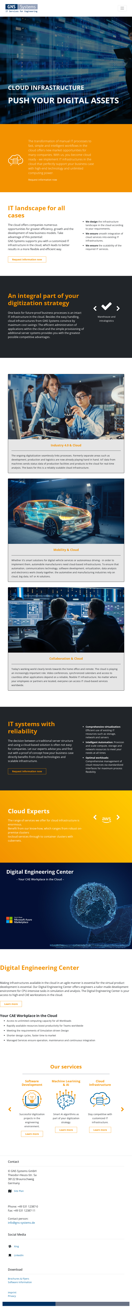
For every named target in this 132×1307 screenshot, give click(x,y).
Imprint (12, 1292)
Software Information (20, 1282)
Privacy (12, 1296)
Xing (16, 1246)
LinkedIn (19, 1255)
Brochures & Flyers (18, 1278)
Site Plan (19, 1191)
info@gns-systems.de (21, 1223)
